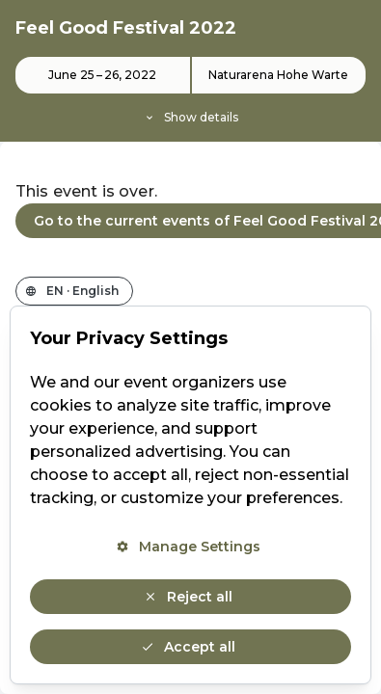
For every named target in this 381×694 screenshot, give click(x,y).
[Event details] (190, 91)
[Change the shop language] (74, 291)
